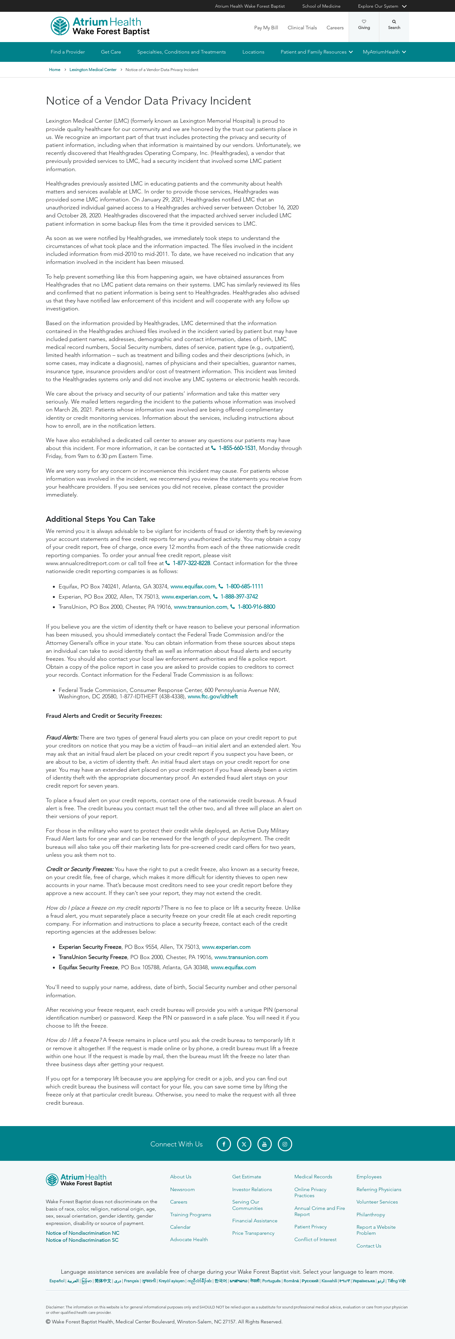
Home (54, 69)
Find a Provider (68, 52)
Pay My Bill (266, 28)
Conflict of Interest (315, 1239)
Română (291, 1280)
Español (56, 1280)
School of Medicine (321, 6)
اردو (381, 1280)
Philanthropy (371, 1215)
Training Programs (190, 1215)
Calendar (180, 1227)
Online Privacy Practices (310, 1192)
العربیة (73, 1280)
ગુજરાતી (149, 1280)
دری (117, 1280)
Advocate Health (189, 1239)
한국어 (220, 1280)
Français (131, 1280)
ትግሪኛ (344, 1280)
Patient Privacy (310, 1227)
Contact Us (369, 1246)
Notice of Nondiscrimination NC (82, 1233)
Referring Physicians (379, 1189)
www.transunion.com (200, 607)
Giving (364, 25)
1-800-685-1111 (244, 586)
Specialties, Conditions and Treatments (181, 52)
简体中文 (103, 1280)
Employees (369, 1177)
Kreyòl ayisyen (171, 1280)
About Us (180, 1177)
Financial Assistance (255, 1221)
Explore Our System (378, 6)
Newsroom (182, 1189)
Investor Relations (252, 1189)
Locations (253, 52)
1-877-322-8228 (191, 563)
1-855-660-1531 (237, 448)
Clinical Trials (302, 28)
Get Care (111, 52)
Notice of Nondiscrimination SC (82, 1240)
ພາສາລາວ (238, 1280)
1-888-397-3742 (239, 596)
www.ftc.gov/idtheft (213, 696)
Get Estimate (246, 1177)
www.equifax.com (192, 586)
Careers (335, 28)
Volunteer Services (377, 1202)
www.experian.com (186, 596)
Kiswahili (329, 1280)
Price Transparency (253, 1233)
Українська (364, 1280)
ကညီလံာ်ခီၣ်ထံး (199, 1280)
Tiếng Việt (396, 1280)
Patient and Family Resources (313, 52)
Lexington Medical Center (92, 69)
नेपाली (254, 1280)
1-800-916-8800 (256, 607)
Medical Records (313, 1177)
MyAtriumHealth (381, 52)
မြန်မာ (87, 1280)
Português (271, 1280)
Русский (310, 1280)
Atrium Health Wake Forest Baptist (250, 6)
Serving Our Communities (247, 1205)
